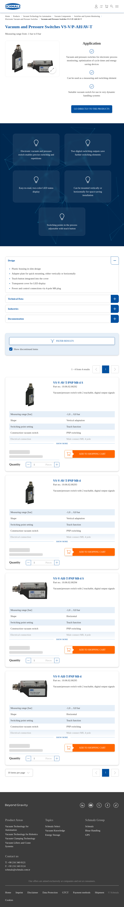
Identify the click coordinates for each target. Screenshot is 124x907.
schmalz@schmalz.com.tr (17, 869)
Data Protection (50, 892)
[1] (105, 369)
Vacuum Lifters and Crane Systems (18, 844)
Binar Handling (92, 830)
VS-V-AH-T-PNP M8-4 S (68, 578)
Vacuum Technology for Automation (37, 16)
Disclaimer (32, 892)
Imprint (19, 892)
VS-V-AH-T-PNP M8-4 (67, 676)
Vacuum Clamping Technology (20, 838)
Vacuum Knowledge (55, 830)
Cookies (9, 900)
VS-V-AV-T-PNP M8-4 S (68, 382)
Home (7, 16)
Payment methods (81, 892)
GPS (87, 834)
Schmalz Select (52, 826)
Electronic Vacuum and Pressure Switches (21, 19)
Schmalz (89, 826)
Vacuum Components (62, 16)
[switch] (23, 349)
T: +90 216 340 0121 (15, 862)
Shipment (99, 892)
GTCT (65, 892)
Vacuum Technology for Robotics (21, 834)
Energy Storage (52, 834)
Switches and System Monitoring (87, 16)
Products (16, 16)
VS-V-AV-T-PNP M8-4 (67, 480)
